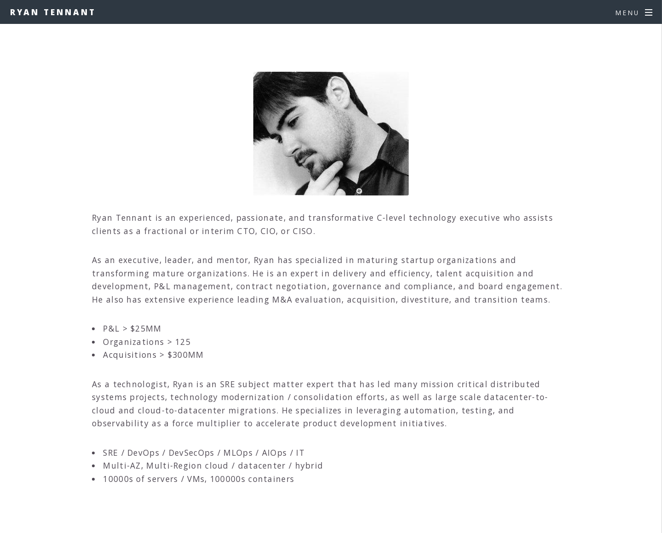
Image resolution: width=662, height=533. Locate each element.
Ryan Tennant (53, 11)
